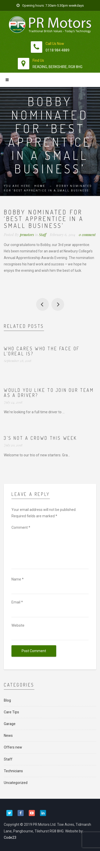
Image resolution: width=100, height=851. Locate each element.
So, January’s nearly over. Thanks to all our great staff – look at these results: (42, 304)
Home (39, 186)
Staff (42, 234)
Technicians (13, 771)
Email (17, 602)
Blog (7, 700)
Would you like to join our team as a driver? (49, 392)
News (8, 735)
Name (17, 579)
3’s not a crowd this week (40, 438)
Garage (10, 724)
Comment (20, 527)
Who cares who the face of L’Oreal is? (42, 351)
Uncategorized (15, 783)
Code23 (10, 837)
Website (17, 625)
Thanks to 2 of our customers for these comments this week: (57, 304)
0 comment (87, 234)
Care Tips (11, 712)
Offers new (13, 747)
